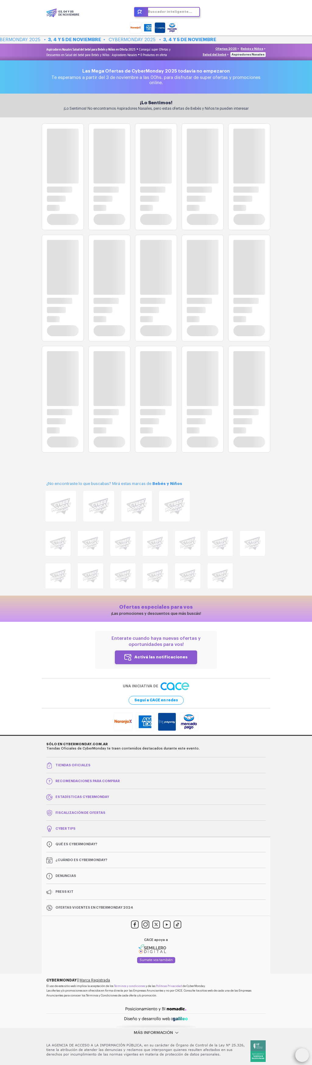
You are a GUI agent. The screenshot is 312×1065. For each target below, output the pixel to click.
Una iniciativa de (156, 686)
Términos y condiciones (129, 986)
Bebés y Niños (252, 48)
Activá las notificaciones (161, 657)
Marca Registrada (95, 980)
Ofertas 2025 (226, 48)
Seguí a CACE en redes (156, 700)
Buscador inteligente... (170, 11)
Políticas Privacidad (169, 986)
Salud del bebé (214, 54)
